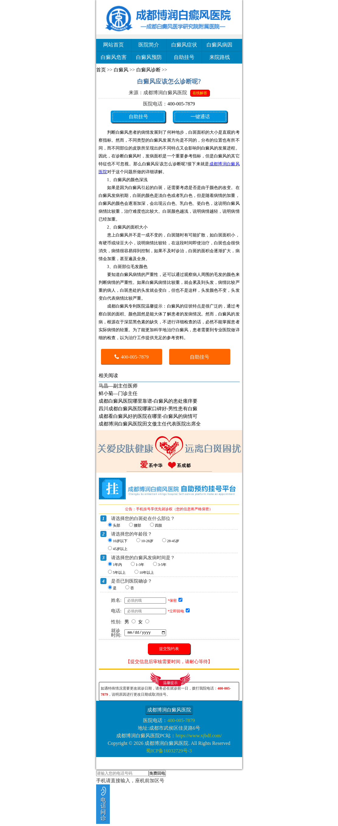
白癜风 (121, 69)
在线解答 (200, 93)
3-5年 (162, 565)
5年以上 (119, 572)
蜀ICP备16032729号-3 (169, 750)
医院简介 (148, 45)
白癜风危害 (114, 57)
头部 (116, 525)
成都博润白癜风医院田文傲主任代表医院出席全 (150, 423)
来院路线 (219, 57)
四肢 (158, 525)
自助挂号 (184, 57)
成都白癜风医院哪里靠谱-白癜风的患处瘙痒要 (148, 401)
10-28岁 (147, 541)
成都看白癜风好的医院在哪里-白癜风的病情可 (148, 416)
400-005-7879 (181, 103)
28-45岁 (173, 541)
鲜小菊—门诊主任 (118, 393)
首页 (101, 69)
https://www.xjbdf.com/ (199, 735)
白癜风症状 (184, 45)
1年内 (117, 565)
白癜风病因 (219, 45)
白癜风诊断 (148, 69)
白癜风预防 (149, 57)
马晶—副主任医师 (118, 385)
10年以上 (146, 572)
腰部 (137, 525)
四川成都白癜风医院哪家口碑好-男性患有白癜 (148, 408)
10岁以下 (120, 541)
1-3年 (140, 565)
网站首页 (113, 45)
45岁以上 (120, 549)
